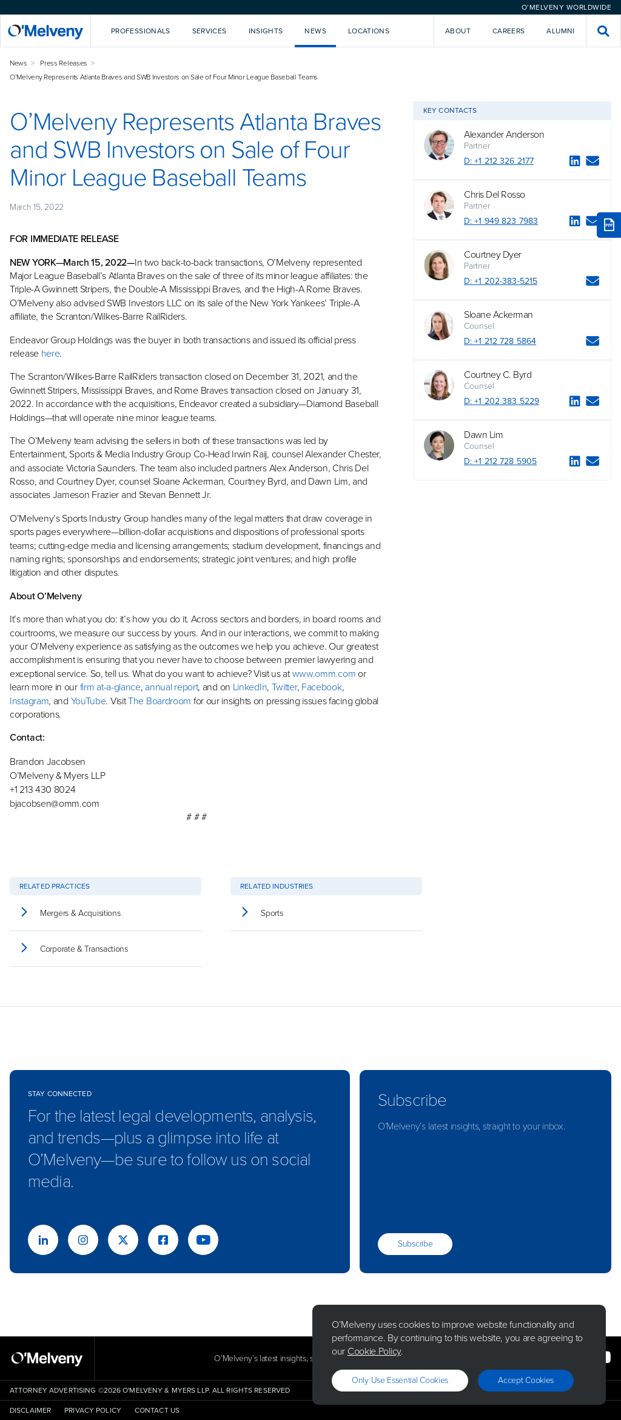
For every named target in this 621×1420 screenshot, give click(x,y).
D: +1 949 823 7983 (501, 221)
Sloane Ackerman (498, 315)
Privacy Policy (92, 1410)
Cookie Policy (374, 1351)
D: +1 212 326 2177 (499, 161)
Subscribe (415, 1243)
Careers (508, 30)
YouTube (88, 701)
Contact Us (157, 1410)
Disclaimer (30, 1410)
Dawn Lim (483, 435)
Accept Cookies (526, 1380)
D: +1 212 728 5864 (500, 341)
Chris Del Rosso (494, 195)
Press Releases (63, 63)
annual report (171, 687)
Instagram (29, 701)
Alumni (560, 30)
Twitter (283, 687)
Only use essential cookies (400, 1380)
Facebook (321, 687)
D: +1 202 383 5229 (501, 401)
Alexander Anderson (504, 135)
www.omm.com (324, 674)
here (50, 353)
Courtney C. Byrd (497, 375)
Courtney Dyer (493, 255)
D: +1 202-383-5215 (500, 281)
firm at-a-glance (110, 687)
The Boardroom (159, 701)
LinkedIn (250, 687)
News (18, 63)
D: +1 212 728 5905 (500, 461)
